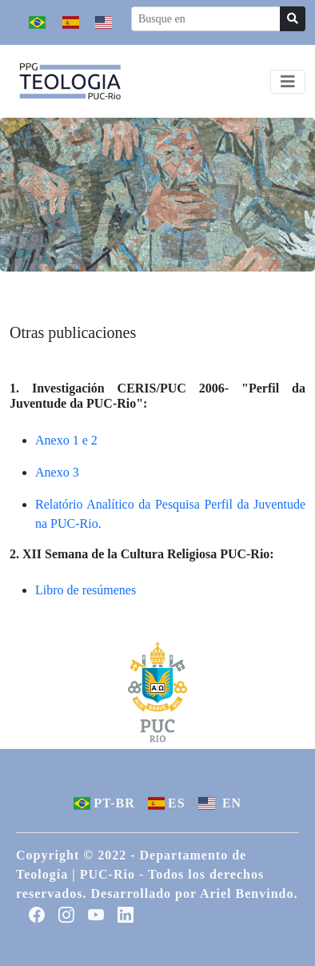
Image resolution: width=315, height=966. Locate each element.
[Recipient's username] (206, 18)
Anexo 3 (57, 472)
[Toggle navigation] (287, 82)
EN (220, 803)
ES (166, 803)
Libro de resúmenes (85, 590)
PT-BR (104, 803)
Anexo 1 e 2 (66, 440)
